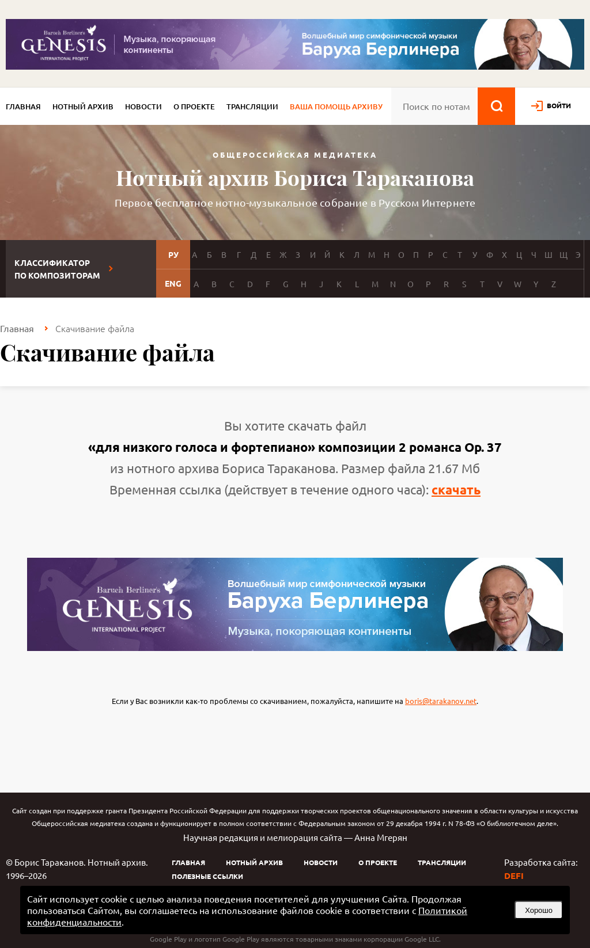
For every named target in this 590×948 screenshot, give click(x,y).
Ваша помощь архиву (336, 106)
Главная (23, 106)
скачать (456, 489)
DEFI (514, 875)
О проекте (194, 106)
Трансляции (252, 106)
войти (559, 105)
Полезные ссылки (207, 876)
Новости (143, 106)
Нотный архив (83, 106)
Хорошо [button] (539, 910)
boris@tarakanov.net (440, 701)
